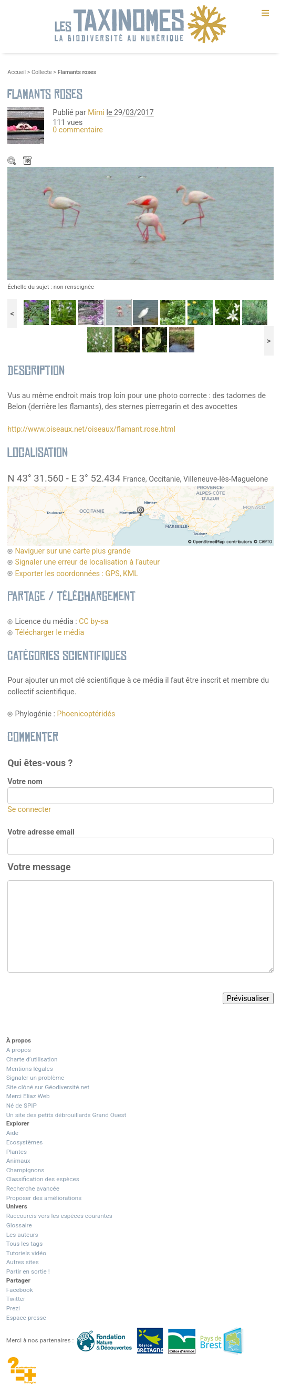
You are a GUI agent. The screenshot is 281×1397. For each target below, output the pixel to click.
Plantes (16, 1151)
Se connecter (29, 809)
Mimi (97, 112)
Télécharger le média (28, 162)
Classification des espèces (42, 1179)
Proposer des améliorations (44, 1198)
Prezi (13, 1308)
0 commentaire (78, 130)
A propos (18, 1050)
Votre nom (24, 781)
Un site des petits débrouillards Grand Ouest (66, 1115)
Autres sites (22, 1262)
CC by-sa (93, 621)
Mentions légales (29, 1068)
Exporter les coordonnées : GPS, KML (76, 573)
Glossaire (19, 1225)
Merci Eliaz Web (28, 1096)
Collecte (42, 72)
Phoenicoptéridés (86, 714)
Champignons (25, 1170)
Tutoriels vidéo (26, 1253)
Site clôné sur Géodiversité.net (47, 1087)
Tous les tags (24, 1243)
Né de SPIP (21, 1105)
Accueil (16, 72)
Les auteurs (22, 1234)
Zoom (12, 162)
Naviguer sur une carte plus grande (72, 551)
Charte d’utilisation (32, 1059)
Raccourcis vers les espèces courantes (59, 1215)
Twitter (15, 1298)
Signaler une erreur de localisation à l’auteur (87, 562)
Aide (12, 1133)
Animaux (18, 1160)
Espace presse (26, 1317)
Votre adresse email (41, 832)
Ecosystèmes (24, 1142)
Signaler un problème (35, 1077)
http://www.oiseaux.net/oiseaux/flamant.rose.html (91, 429)
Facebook (19, 1290)
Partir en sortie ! (28, 1271)
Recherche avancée (32, 1188)
